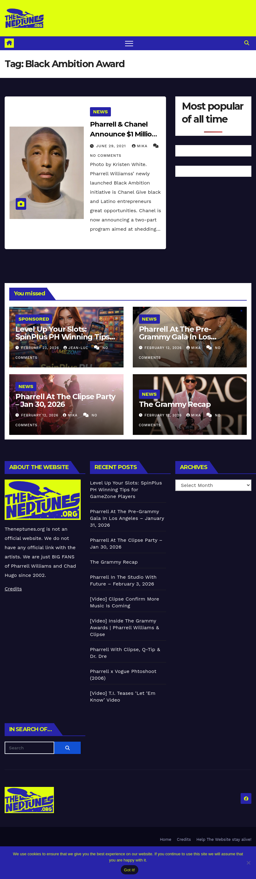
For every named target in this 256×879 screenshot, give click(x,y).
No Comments (105, 155)
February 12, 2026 (163, 348)
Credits (13, 589)
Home (165, 839)
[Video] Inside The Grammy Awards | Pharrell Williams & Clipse (124, 627)
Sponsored (33, 319)
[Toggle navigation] (129, 43)
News (100, 112)
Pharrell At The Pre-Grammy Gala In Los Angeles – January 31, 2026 (186, 337)
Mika (140, 146)
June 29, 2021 (112, 146)
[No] (248, 863)
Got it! (129, 870)
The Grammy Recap (175, 404)
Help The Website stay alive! (224, 839)
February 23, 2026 (41, 348)
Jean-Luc (76, 348)
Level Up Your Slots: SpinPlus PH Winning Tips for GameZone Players (62, 337)
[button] (246, 43)
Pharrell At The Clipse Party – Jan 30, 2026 (65, 400)
